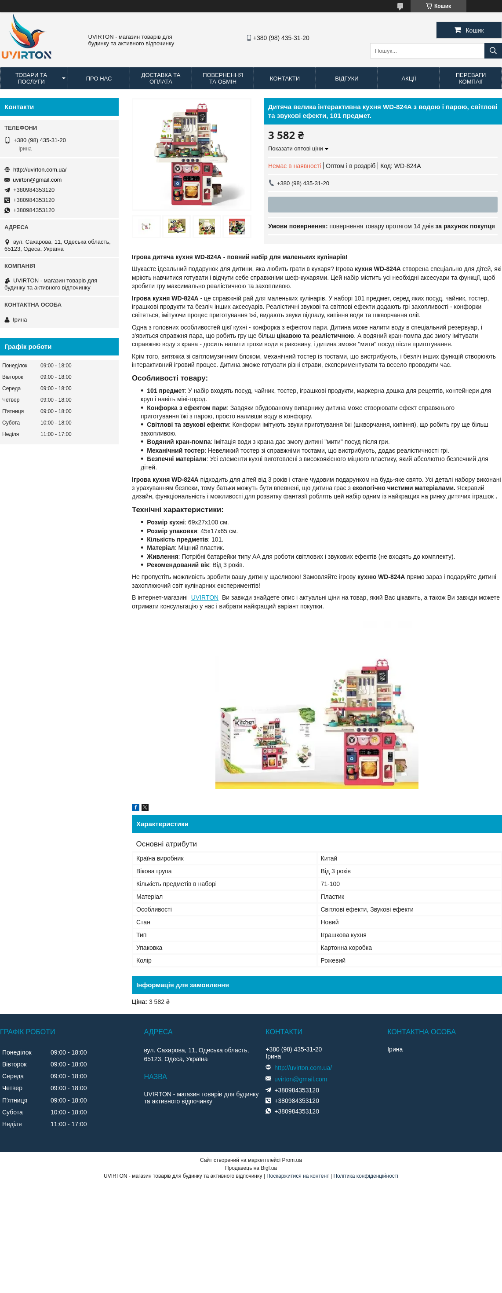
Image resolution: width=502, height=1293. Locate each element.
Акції (408, 78)
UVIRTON (205, 597)
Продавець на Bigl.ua (251, 1168)
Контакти (285, 78)
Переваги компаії (471, 78)
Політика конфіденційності (365, 1176)
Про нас (99, 78)
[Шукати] (493, 51)
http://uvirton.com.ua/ (39, 169)
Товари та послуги (31, 78)
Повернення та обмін (223, 78)
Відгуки (346, 78)
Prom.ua (292, 1160)
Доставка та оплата (161, 78)
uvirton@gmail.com (37, 179)
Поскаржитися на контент (297, 1176)
